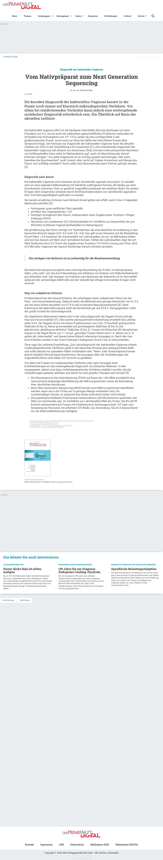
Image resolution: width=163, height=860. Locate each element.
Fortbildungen (110, 16)
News (14, 16)
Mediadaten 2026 (99, 844)
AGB (61, 844)
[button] (44, 16)
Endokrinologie (8, 600)
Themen (27, 16)
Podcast (127, 16)
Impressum (46, 844)
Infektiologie (25, 600)
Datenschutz (77, 844)
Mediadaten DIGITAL (127, 844)
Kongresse (93, 16)
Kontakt (29, 844)
